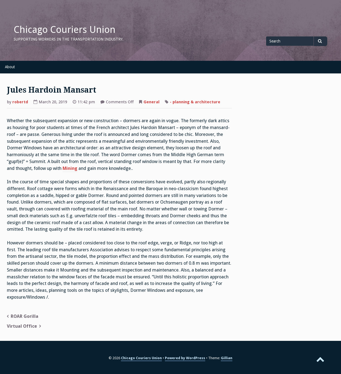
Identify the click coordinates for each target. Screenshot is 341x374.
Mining (70, 168)
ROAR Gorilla (24, 316)
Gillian (226, 358)
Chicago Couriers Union (64, 29)
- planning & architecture (195, 101)
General (151, 101)
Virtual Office (22, 326)
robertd (20, 101)
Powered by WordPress (185, 358)
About (10, 67)
